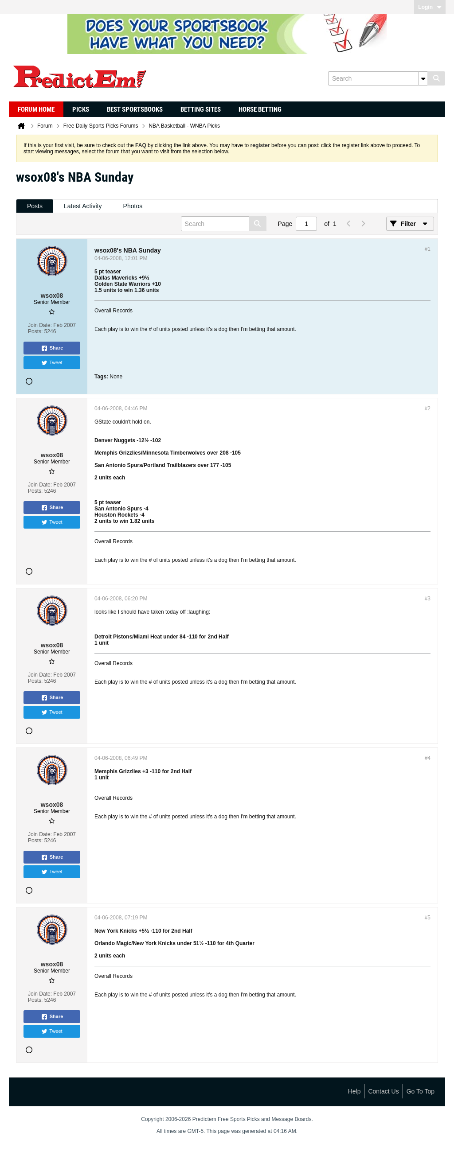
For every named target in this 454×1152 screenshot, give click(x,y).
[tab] (34, 206)
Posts (35, 206)
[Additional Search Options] (423, 78)
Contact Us (383, 1091)
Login (430, 7)
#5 (428, 918)
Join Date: (40, 325)
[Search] (377, 78)
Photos (133, 206)
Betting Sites (200, 109)
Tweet (51, 363)
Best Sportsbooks (135, 109)
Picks (80, 109)
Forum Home (36, 109)
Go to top (420, 1091)
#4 (428, 758)
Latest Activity (83, 206)
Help (354, 1091)
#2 (428, 408)
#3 (428, 598)
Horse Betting (260, 109)
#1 (428, 249)
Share (52, 348)
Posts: (35, 331)
